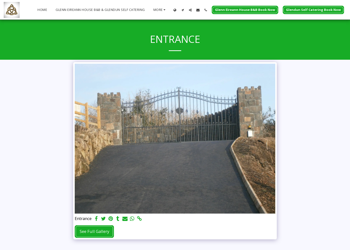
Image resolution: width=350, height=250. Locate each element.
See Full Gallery (94, 231)
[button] (182, 10)
